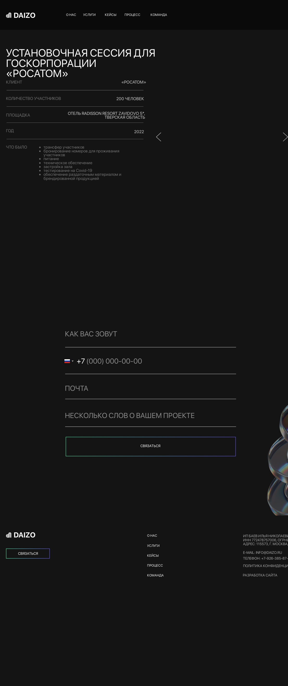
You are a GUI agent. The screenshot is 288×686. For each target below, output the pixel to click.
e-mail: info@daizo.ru (262, 552)
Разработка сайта (260, 575)
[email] (148, 388)
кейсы (110, 15)
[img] (28, 553)
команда (158, 15)
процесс (132, 15)
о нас (71, 15)
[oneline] (148, 415)
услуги (89, 15)
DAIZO (25, 15)
